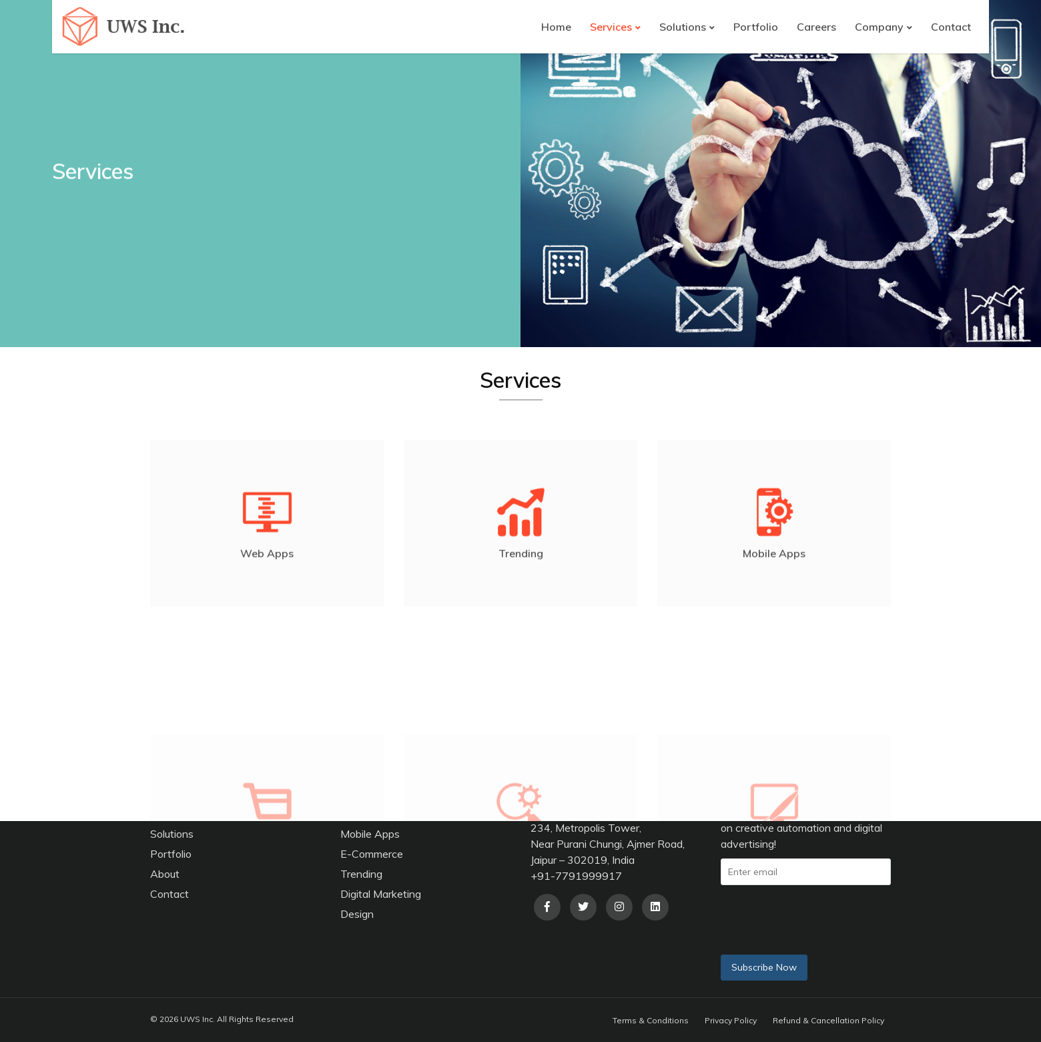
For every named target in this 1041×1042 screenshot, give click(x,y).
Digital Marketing (380, 893)
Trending (361, 873)
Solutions (682, 26)
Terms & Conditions (651, 1020)
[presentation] (832, 918)
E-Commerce (371, 853)
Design (357, 914)
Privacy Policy (731, 1020)
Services (611, 26)
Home (556, 26)
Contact (951, 26)
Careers (816, 26)
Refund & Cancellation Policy (828, 1020)
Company (879, 26)
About (165, 873)
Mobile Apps (370, 833)
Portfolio (755, 26)
